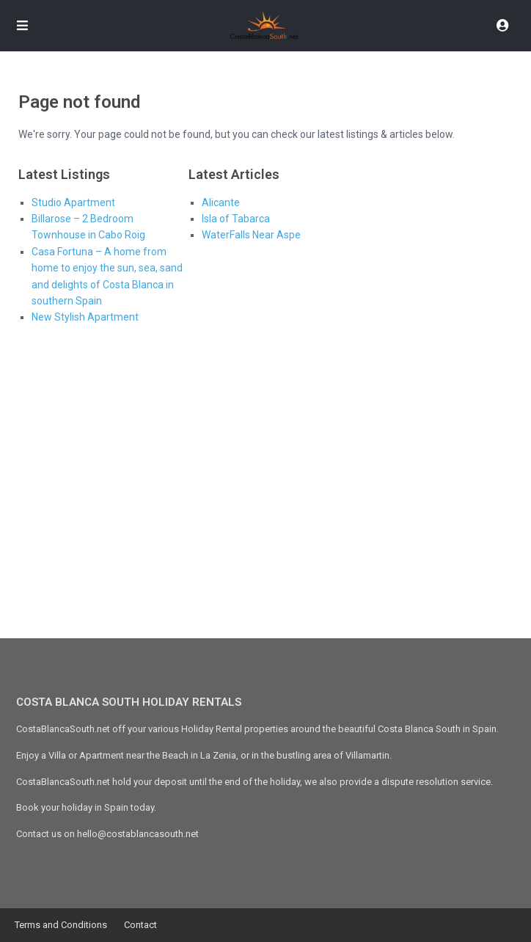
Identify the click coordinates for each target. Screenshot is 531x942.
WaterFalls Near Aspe (251, 235)
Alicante (221, 202)
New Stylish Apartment (85, 317)
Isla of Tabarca (236, 218)
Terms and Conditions (61, 924)
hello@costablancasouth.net (138, 833)
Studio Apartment (73, 202)
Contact (140, 924)
